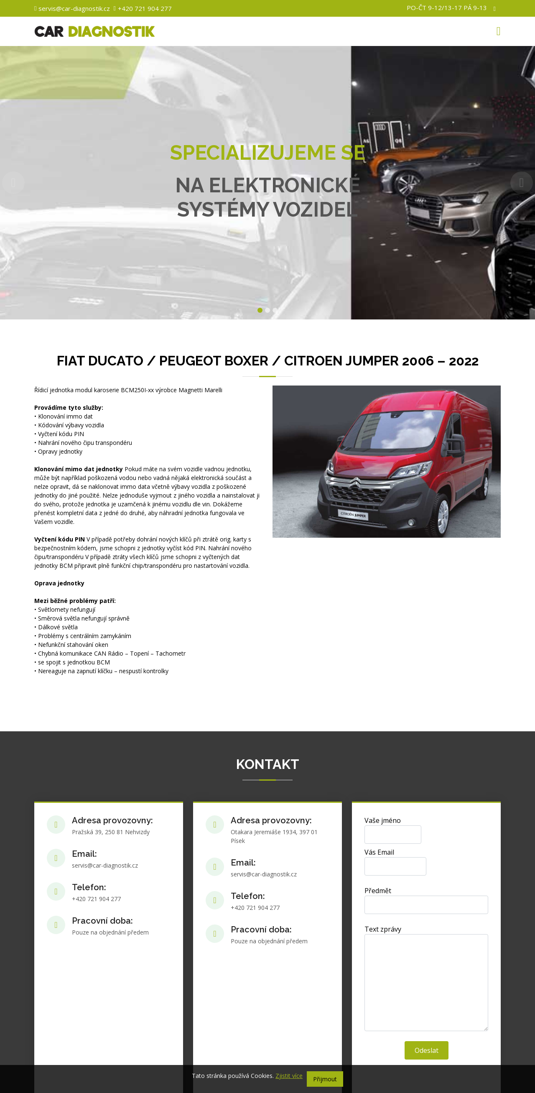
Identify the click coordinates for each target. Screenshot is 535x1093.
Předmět (377, 890)
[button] (13, 182)
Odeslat (426, 1050)
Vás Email (379, 852)
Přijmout (325, 1079)
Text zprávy (382, 929)
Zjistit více (289, 1076)
